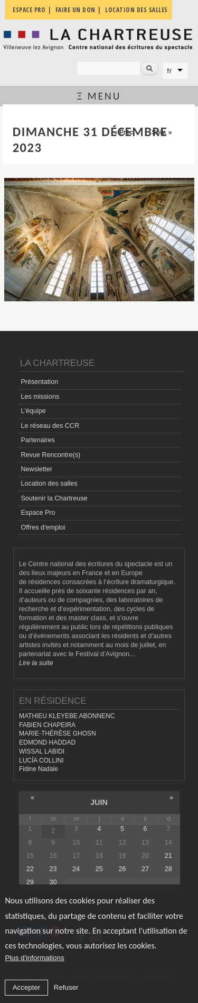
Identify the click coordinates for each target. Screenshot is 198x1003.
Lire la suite (36, 663)
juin (99, 802)
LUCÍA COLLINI (41, 760)
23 (52, 869)
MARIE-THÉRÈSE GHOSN (57, 733)
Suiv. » (162, 132)
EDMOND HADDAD (47, 742)
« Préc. (124, 132)
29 (30, 882)
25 (99, 869)
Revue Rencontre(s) (50, 455)
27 (145, 869)
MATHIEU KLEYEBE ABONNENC (67, 716)
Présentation (39, 382)
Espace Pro (38, 512)
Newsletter (36, 469)
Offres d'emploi (43, 527)
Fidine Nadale (38, 769)
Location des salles (49, 483)
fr (169, 71)
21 (168, 855)
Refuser (66, 987)
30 (52, 882)
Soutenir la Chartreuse (54, 498)
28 (168, 869)
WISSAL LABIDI (41, 751)
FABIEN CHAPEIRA (47, 725)
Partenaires (37, 440)
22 (30, 869)
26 (122, 869)
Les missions (40, 396)
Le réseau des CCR (50, 425)
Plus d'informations (34, 958)
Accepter (27, 987)
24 (76, 869)
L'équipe (33, 411)
